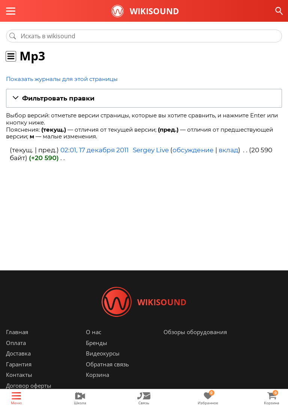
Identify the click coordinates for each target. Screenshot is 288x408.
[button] (144, 98)
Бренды (96, 342)
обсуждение (193, 150)
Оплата (16, 342)
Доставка (18, 353)
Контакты (19, 374)
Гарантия (19, 364)
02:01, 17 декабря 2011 (94, 150)
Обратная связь (107, 364)
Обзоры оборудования (195, 332)
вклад (228, 150)
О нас (93, 332)
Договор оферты (28, 385)
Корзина (97, 374)
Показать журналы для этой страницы (62, 78)
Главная (17, 332)
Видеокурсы (103, 353)
